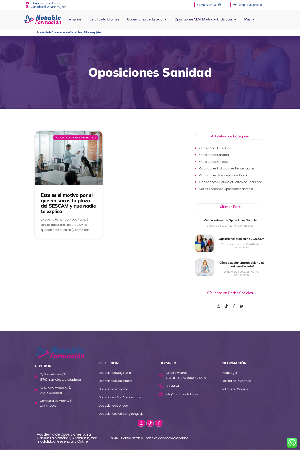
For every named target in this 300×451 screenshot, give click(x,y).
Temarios (74, 19)
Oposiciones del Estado (146, 19)
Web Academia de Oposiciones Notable (230, 220)
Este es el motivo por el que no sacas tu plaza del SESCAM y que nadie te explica (68, 203)
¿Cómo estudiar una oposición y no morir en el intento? (241, 264)
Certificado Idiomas (104, 19)
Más (249, 19)
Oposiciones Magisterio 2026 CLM (241, 239)
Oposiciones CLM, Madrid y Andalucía (205, 19)
